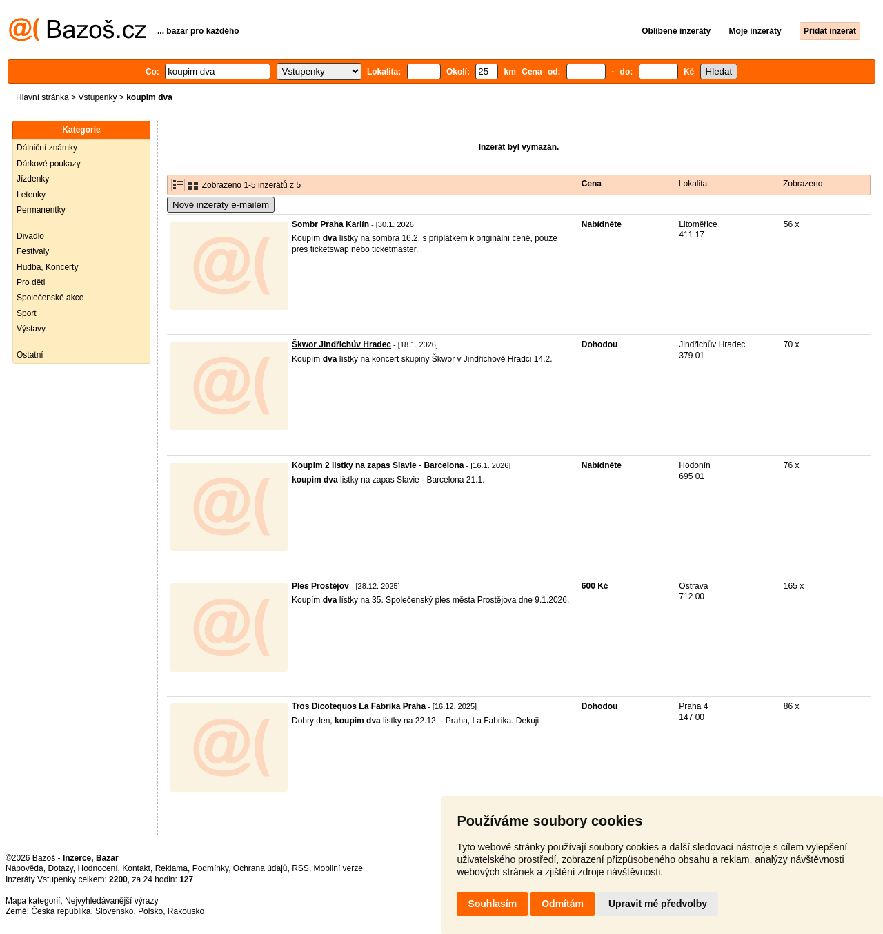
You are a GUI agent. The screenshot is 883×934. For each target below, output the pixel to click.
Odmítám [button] (563, 903)
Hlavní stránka (42, 97)
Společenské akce (50, 297)
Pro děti (31, 282)
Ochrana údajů (260, 868)
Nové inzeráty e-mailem (220, 205)
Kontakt (136, 868)
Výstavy (31, 328)
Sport (27, 313)
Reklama (171, 868)
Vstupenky (97, 97)
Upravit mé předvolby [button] (657, 903)
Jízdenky (33, 179)
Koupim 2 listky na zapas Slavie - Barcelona (378, 465)
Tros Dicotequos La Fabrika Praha (359, 706)
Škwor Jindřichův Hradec (341, 344)
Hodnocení (98, 868)
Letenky (31, 195)
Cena (592, 183)
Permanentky (41, 210)
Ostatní (30, 355)
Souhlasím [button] (492, 903)
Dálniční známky (47, 148)
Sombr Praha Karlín (330, 224)
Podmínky (210, 868)
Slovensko (114, 911)
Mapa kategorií (33, 901)
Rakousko (186, 911)
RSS (300, 868)
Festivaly (33, 251)
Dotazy (60, 868)
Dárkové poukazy (49, 163)
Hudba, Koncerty (47, 267)
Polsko (150, 911)
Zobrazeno (802, 183)
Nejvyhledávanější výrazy (111, 901)
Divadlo (30, 236)
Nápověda (24, 868)
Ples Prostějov (320, 586)
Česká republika (60, 911)
